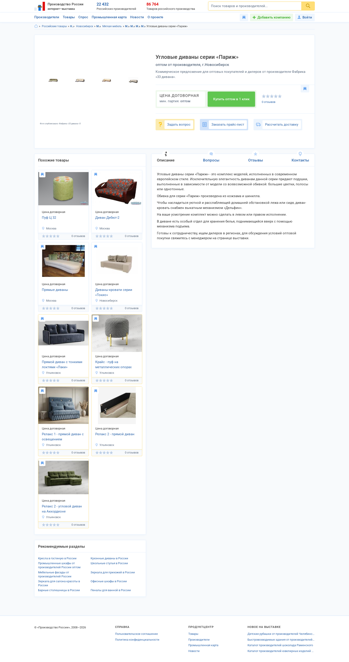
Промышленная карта (109, 17)
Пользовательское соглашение (136, 633)
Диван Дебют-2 (107, 218)
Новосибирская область (72, 26)
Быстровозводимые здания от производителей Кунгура (281, 639)
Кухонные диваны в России (109, 558)
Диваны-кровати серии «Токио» (113, 292)
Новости (137, 17)
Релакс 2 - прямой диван (114, 434)
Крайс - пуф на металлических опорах (113, 364)
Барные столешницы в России (59, 590)
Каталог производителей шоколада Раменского (280, 645)
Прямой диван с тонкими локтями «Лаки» (62, 364)
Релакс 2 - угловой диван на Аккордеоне (62, 508)
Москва (49, 228)
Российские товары (54, 26)
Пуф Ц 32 (49, 218)
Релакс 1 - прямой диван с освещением (63, 436)
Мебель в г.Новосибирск (132, 26)
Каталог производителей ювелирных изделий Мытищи (281, 651)
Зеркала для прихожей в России (113, 572)
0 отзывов (268, 102)
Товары (69, 17)
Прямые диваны (55, 290)
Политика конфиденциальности (137, 639)
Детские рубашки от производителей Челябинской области (281, 633)
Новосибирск (84, 26)
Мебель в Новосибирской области (127, 26)
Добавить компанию (274, 17)
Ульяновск (51, 372)
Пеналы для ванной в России (111, 590)
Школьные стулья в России (109, 563)
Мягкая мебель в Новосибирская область (138, 26)
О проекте (155, 17)
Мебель (98, 26)
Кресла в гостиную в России (57, 558)
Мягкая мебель (112, 26)
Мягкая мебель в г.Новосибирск (143, 26)
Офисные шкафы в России (109, 581)
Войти (305, 17)
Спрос (83, 17)
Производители (46, 17)
